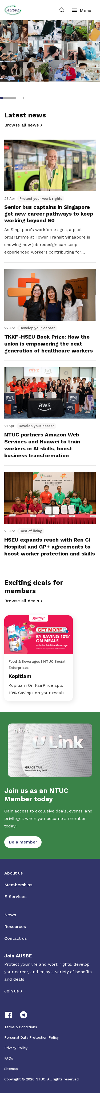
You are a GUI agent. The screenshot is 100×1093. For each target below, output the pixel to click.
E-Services (15, 896)
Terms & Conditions (20, 1027)
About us (13, 873)
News (10, 914)
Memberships (18, 884)
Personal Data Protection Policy (31, 1038)
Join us (11, 991)
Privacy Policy (15, 1048)
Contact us (15, 938)
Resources (15, 926)
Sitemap (11, 1069)
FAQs (8, 1058)
